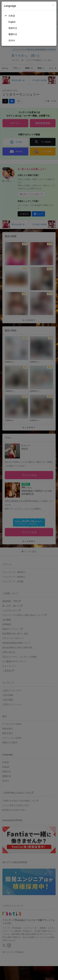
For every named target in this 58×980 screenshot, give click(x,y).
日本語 (12, 16)
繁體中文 (13, 34)
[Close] (53, 5)
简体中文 (13, 28)
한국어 (12, 40)
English (12, 22)
